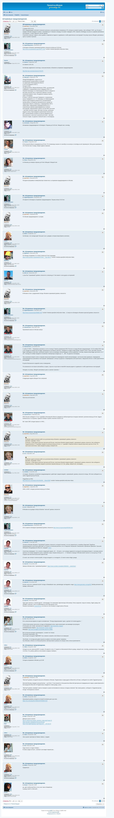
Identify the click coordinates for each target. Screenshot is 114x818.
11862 (10, 794)
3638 (10, 169)
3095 (10, 282)
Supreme (6, 60)
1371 (10, 262)
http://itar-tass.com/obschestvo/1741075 (33, 71)
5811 (10, 647)
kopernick (6, 548)
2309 (10, 336)
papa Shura (6, 33)
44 (9, 51)
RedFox (5, 240)
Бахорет (6, 792)
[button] (104, 21)
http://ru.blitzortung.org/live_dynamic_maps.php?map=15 (37, 720)
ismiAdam (6, 469)
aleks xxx (6, 280)
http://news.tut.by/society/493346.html (63, 527)
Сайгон (5, 645)
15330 (10, 36)
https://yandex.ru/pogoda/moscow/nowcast (34, 722)
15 (9, 471)
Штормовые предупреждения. (14, 19)
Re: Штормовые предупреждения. (34, 43)
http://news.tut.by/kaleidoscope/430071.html (34, 49)
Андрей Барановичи (8, 49)
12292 (10, 151)
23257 (10, 628)
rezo (5, 460)
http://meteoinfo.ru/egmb (56, 626)
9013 (10, 497)
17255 (10, 462)
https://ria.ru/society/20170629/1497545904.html (35, 700)
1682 (10, 86)
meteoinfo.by (37, 606)
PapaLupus (6, 84)
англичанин (6, 129)
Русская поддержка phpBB (53, 812)
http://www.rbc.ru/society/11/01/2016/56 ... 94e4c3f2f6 (36, 480)
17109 (10, 242)
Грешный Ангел (7, 334)
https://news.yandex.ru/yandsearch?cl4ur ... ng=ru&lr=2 (37, 257)
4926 (10, 131)
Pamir (5, 723)
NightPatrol (6, 260)
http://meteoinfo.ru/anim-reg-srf (44, 627)
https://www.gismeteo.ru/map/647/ (83, 584)
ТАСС (49, 547)
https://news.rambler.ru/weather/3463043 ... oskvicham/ (61, 566)
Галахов (6, 149)
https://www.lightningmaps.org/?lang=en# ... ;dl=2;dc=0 (37, 723)
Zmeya (5, 167)
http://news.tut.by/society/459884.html (32, 312)
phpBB (50, 810)
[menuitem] (10, 12)
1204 (10, 550)
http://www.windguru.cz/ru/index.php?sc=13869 (40, 629)
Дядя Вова (6, 494)
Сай (5, 626)
